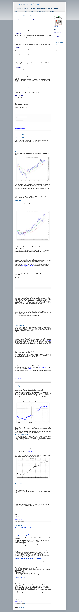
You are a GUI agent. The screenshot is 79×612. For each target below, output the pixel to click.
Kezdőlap (15, 11)
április (56, 44)
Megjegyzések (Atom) (21, 607)
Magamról (20, 11)
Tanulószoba (39, 11)
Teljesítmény (52, 11)
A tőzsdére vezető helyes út (22, 292)
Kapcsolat (43, 11)
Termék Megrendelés (26, 11)
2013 (55, 40)
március (57, 45)
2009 (55, 50)
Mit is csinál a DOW (20, 134)
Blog (47, 11)
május (56, 41)
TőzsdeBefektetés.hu (27, 4)
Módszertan (33, 11)
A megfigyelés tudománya (21, 386)
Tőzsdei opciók (18, 525)
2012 (55, 49)
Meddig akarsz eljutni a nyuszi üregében (25, 15)
